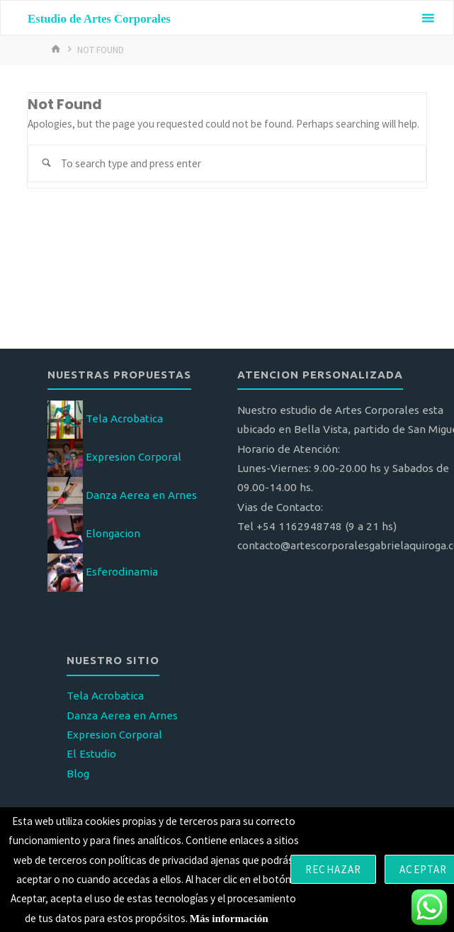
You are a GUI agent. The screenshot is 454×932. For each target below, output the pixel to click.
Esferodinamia (122, 572)
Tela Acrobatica (124, 418)
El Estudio (91, 754)
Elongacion (113, 533)
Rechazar (333, 869)
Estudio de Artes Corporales (99, 19)
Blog (78, 774)
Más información (229, 918)
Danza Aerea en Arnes (141, 495)
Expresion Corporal (133, 457)
